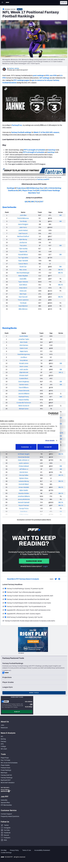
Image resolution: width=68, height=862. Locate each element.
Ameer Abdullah (24, 487)
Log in (45, 566)
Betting (3, 739)
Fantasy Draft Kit (6, 775)
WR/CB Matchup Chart (35, 188)
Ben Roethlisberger (23, 273)
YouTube (7, 830)
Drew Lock (23, 291)
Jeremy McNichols (24, 499)
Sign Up (19, 9)
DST (41, 201)
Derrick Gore (24, 472)
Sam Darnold (23, 297)
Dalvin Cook (24, 348)
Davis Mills (23, 279)
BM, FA (60, 273)
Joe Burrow (23, 242)
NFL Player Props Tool (27, 190)
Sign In (63, 2)
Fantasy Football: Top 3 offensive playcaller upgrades (21, 592)
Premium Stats (5, 767)
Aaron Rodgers (23, 224)
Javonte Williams (23, 393)
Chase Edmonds (23, 390)
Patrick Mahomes (23, 218)
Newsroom (4, 727)
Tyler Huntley (23, 248)
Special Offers (5, 802)
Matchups (4, 772)
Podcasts (7, 837)
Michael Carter (24, 408)
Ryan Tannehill (23, 260)
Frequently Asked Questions (10, 816)
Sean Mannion (23, 306)
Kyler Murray (23, 239)
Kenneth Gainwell (23, 502)
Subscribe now (34, 561)
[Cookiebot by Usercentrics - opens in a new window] (57, 413)
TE (36, 201)
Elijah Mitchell (23, 372)
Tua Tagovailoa (23, 257)
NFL (2, 736)
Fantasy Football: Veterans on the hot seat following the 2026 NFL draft (27, 596)
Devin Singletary (23, 381)
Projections (20, 188)
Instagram (7, 828)
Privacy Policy (14, 850)
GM (60, 215)
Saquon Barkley (24, 399)
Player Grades (5, 765)
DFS (2, 744)
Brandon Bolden (24, 493)
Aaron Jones (24, 366)
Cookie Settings (6, 852)
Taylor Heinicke (23, 282)
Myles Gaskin (24, 490)
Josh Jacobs (24, 369)
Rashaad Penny (24, 396)
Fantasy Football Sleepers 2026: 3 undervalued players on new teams (26, 603)
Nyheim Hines (23, 478)
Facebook (7, 832)
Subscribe (4, 800)
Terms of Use (26, 850)
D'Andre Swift (23, 375)
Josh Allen (23, 215)
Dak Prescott (23, 233)
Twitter (6, 825)
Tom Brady (23, 221)
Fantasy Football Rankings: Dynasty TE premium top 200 (22, 588)
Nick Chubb (23, 342)
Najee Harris (24, 351)
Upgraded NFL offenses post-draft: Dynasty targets (21, 613)
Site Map (3, 850)
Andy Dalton (23, 288)
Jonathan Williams (24, 496)
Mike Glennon (23, 309)
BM (60, 266)
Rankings (10, 188)
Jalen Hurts (23, 227)
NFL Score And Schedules (9, 763)
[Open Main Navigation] (2, 2)
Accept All (55, 447)
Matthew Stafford (23, 236)
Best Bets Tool (34, 193)
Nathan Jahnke (14, 68)
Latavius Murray (24, 481)
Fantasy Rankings (6, 777)
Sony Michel (24, 360)
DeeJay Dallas (23, 475)
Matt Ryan (23, 294)
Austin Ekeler (23, 336)
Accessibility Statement (42, 850)
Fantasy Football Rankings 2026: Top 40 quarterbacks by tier (24, 606)
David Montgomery (24, 354)
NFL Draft (4, 749)
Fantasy (3, 741)
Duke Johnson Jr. (23, 460)
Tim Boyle (23, 303)
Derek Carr (23, 266)
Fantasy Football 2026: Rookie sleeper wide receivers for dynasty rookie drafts (28, 621)
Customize (34, 447)
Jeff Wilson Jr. (23, 469)
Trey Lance (23, 245)
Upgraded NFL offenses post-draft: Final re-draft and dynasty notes (26, 610)
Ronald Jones (23, 363)
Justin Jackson (24, 463)
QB (26, 201)
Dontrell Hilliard (24, 484)
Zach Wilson (23, 285)
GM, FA (60, 269)
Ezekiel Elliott (23, 378)
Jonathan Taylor (23, 339)
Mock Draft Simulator (7, 782)
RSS (5, 840)
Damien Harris (23, 384)
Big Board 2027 (6, 780)
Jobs (2, 725)
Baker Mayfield (23, 275)
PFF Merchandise (6, 805)
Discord (6, 835)
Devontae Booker (24, 457)
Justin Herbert (23, 230)
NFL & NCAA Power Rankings (48, 190)
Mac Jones (23, 269)
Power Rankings (6, 770)
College (3, 746)
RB (29, 201)
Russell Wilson (23, 254)
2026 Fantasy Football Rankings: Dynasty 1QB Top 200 (22, 617)
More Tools (34, 692)
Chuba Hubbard (24, 466)
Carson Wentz (23, 263)
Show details (57, 440)
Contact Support (6, 814)
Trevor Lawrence (23, 300)
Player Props (5, 758)
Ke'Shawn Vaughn (24, 454)
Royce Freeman (24, 505)
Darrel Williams (24, 387)
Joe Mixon (23, 357)
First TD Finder (5, 760)
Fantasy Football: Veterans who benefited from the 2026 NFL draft (25, 599)
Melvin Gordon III (24, 406)
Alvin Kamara (24, 345)
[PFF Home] (7, 3)
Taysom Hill (23, 251)
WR (32, 201)
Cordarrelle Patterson (24, 402)
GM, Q (61, 372)
